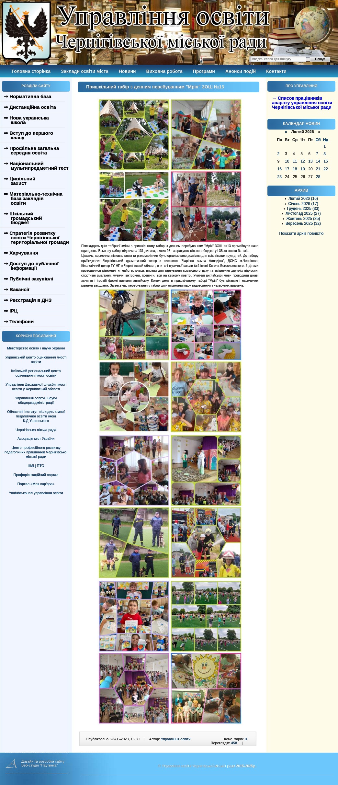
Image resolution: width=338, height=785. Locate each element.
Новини (127, 71)
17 (287, 169)
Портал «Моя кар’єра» (36, 484)
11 (295, 161)
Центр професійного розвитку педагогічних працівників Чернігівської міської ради (36, 452)
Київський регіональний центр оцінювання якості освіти (36, 373)
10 (287, 161)
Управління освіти (175, 739)
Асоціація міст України (35, 438)
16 (279, 169)
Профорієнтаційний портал (36, 475)
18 (295, 169)
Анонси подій (240, 71)
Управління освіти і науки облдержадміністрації (36, 400)
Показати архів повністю (301, 233)
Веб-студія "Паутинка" (39, 765)
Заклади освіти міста (84, 71)
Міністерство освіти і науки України (36, 348)
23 (279, 177)
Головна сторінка (31, 71)
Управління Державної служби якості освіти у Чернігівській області (36, 386)
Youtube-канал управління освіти (36, 493)
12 (302, 161)
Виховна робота (164, 71)
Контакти (276, 71)
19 (302, 169)
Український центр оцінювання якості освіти (36, 359)
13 (310, 161)
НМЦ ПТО (36, 466)
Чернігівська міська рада (36, 430)
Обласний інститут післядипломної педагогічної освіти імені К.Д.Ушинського (36, 416)
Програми (204, 71)
